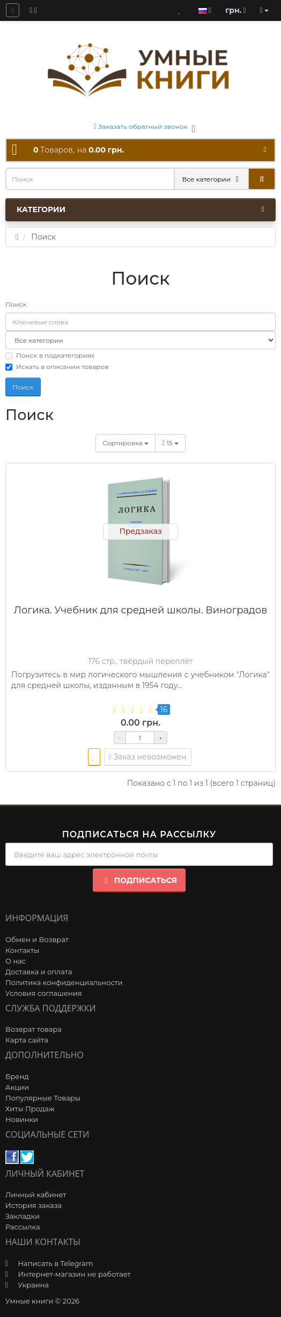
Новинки (21, 1119)
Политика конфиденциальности (64, 982)
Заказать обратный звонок (141, 126)
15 (170, 443)
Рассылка (22, 1226)
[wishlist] (94, 757)
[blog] (33, 10)
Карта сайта (26, 1040)
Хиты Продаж (30, 1108)
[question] (12, 10)
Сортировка (125, 443)
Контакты (22, 950)
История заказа (33, 1205)
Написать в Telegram (55, 1263)
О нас (15, 961)
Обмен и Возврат (37, 939)
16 (164, 709)
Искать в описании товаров (56, 367)
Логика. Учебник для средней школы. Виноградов (140, 610)
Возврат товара (33, 1029)
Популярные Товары (42, 1098)
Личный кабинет (35, 1194)
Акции (17, 1087)
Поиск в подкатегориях (49, 355)
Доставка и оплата (38, 971)
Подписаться (139, 880)
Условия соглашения (43, 993)
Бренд (17, 1076)
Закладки (22, 1216)
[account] (264, 10)
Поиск (16, 304)
